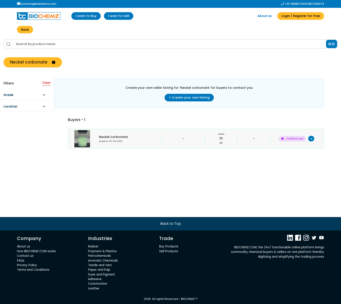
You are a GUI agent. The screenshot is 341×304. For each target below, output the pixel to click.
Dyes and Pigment (101, 274)
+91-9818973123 (296, 4)
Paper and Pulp (99, 270)
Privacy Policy (27, 265)
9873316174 (316, 4)
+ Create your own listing (189, 97)
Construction (97, 284)
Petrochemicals (99, 256)
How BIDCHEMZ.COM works (36, 251)
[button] (26, 96)
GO (331, 44)
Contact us (25, 256)
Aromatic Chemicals (103, 261)
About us (264, 16)
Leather (93, 288)
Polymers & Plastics (102, 251)
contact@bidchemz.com (36, 4)
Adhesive (95, 279)
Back (25, 29)
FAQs (20, 261)
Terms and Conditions (33, 270)
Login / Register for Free (300, 16)
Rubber (93, 246)
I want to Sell (118, 16)
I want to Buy (86, 16)
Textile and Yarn (100, 265)
